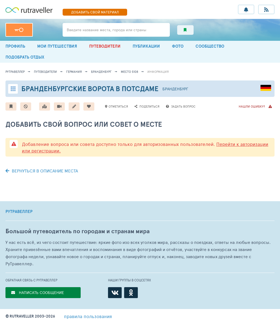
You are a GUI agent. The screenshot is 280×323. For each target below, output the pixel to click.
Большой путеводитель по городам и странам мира (77, 231)
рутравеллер (15, 72)
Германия (74, 72)
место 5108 (129, 72)
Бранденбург (101, 72)
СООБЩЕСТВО (210, 46)
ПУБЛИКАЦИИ (146, 46)
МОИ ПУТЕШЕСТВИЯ (57, 46)
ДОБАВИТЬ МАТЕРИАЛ (95, 12)
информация (158, 72)
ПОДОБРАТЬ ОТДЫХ (24, 57)
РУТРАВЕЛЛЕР (19, 211)
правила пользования (88, 316)
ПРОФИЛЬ (15, 46)
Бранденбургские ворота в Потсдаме (89, 88)
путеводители (45, 72)
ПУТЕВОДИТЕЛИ (105, 46)
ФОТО (177, 46)
